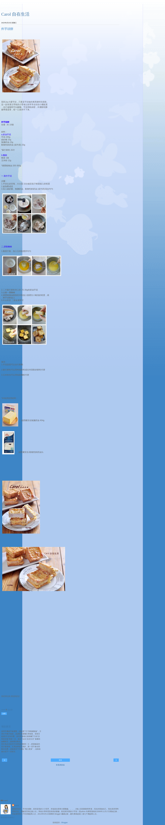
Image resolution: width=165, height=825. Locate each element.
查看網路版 (60, 765)
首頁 (60, 760)
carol (17, 805)
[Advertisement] (60, 7)
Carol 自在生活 (15, 14)
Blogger (64, 822)
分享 (4, 714)
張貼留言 (6, 726)
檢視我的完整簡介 (8, 817)
